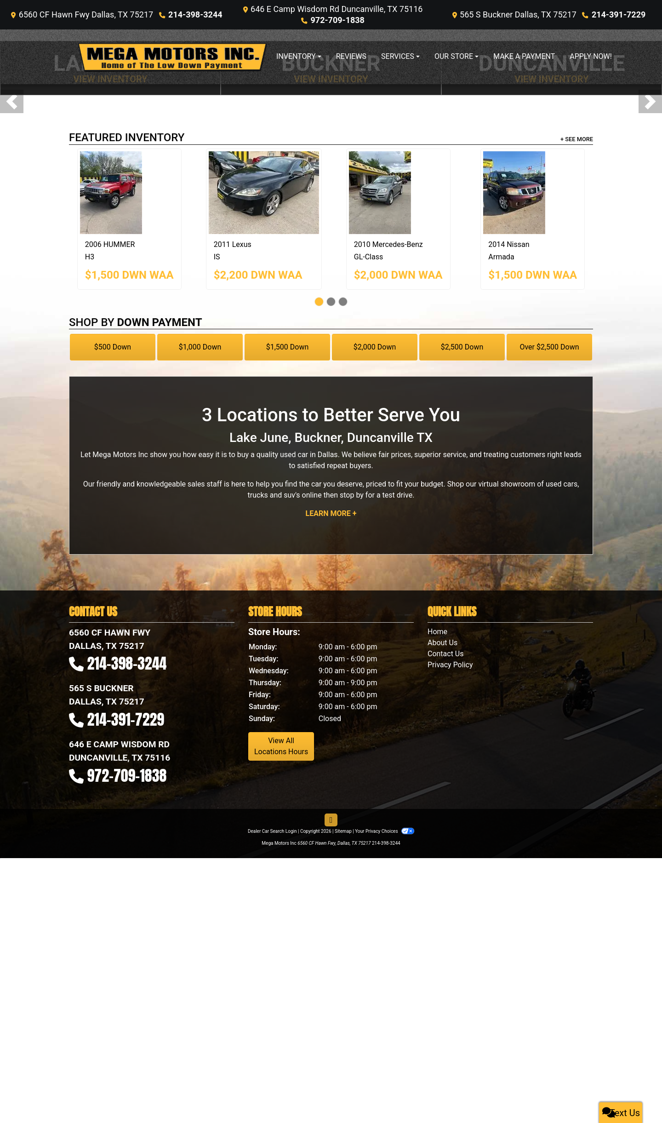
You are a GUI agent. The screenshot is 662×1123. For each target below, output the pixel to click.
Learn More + (331, 513)
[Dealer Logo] (172, 57)
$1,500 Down (287, 347)
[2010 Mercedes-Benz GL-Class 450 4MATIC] (398, 192)
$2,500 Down (462, 347)
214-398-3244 (195, 14)
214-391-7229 (618, 14)
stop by (352, 495)
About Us (442, 642)
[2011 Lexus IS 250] (263, 192)
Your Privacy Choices (384, 831)
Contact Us (446, 653)
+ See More (576, 139)
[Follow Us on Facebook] (331, 820)
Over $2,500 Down (549, 347)
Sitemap (343, 831)
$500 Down (112, 347)
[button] (11, 101)
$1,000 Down (200, 347)
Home (437, 631)
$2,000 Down (375, 347)
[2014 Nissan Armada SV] (532, 192)
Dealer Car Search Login (272, 831)
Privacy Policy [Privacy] (450, 664)
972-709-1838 (337, 20)
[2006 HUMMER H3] (129, 192)
